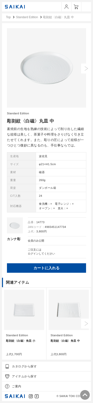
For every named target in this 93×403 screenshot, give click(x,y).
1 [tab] (35, 101)
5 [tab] (54, 101)
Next (86, 68)
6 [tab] (58, 101)
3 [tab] (44, 101)
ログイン (33, 253)
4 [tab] (49, 101)
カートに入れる (46, 268)
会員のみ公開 (36, 240)
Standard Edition (18, 113)
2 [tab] (39, 101)
